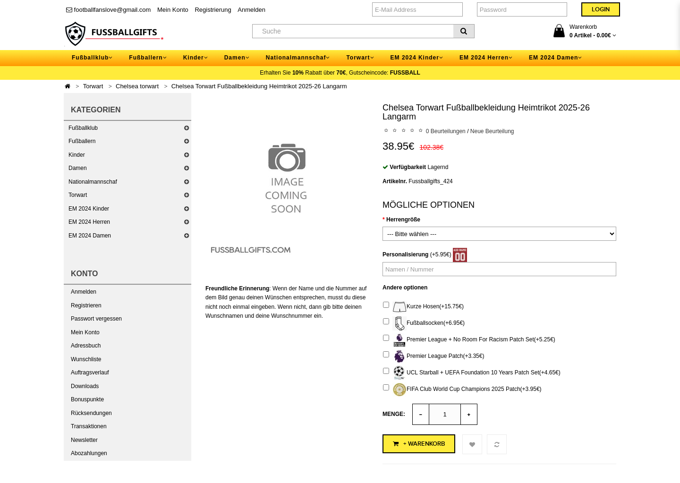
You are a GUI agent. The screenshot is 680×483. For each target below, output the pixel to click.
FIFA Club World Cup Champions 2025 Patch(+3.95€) (462, 389)
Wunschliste (86, 359)
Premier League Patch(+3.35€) (433, 356)
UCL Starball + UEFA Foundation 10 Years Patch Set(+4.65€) (472, 373)
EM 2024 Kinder (88, 208)
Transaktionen (89, 426)
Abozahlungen (89, 453)
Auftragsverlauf (90, 372)
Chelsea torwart (137, 86)
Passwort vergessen (96, 318)
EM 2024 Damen (89, 235)
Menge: (393, 414)
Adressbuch (86, 345)
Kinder (76, 155)
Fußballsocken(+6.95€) (424, 323)
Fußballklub (83, 128)
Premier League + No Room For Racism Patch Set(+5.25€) (469, 340)
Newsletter (84, 440)
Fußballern (81, 141)
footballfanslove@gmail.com (108, 9)
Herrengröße (403, 219)
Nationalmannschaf (92, 181)
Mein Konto (172, 9)
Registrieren (86, 305)
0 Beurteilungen (446, 131)
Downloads (85, 386)
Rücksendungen (91, 413)
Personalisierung (405, 254)
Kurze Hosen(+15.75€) (423, 307)
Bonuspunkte (87, 399)
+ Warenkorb (419, 444)
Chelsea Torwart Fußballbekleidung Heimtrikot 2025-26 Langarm (259, 86)
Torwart (93, 86)
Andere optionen (404, 287)
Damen (77, 168)
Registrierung (213, 9)
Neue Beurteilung (492, 131)
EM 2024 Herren (89, 222)
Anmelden (251, 9)
